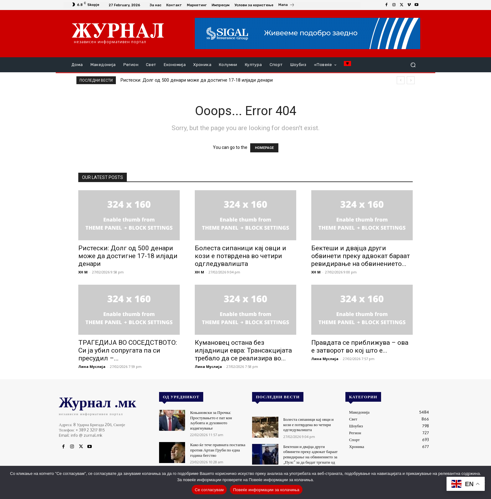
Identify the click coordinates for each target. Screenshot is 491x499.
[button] (413, 65)
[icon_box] (286, 5)
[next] (411, 80)
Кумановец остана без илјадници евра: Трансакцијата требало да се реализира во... (243, 350)
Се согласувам (209, 489)
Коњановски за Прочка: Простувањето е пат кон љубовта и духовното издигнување (210, 419)
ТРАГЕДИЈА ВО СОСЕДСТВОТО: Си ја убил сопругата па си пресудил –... (127, 350)
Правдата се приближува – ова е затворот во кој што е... (359, 346)
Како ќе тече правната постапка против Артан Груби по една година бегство (217, 447)
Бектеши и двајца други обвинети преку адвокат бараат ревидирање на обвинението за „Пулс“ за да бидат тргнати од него (310, 456)
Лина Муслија (92, 366)
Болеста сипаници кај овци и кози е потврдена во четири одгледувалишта (240, 255)
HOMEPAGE (264, 148)
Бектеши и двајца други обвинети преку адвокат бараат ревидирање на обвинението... (360, 255)
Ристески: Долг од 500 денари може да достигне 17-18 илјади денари (197, 80)
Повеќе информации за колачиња (266, 489)
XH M (83, 272)
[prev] (401, 80)
